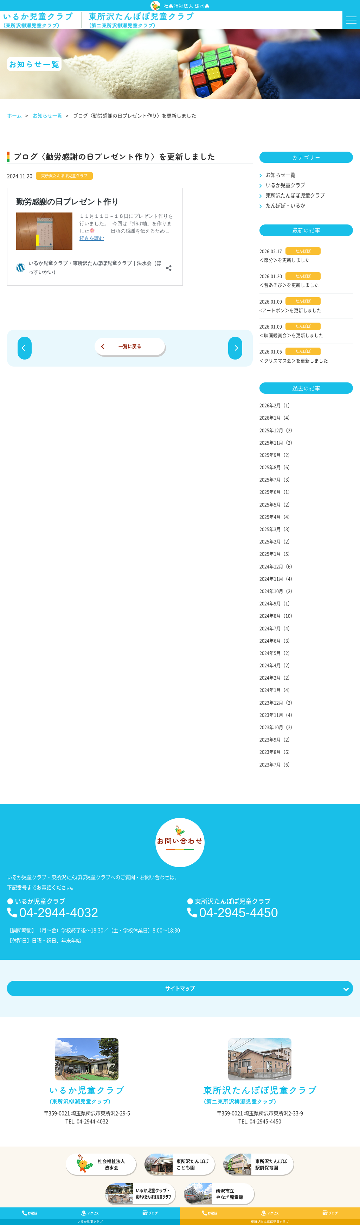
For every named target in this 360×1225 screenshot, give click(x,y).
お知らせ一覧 (47, 115)
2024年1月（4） (275, 689)
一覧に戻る (129, 346)
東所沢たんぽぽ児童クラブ (295, 195)
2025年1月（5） (275, 553)
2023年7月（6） (275, 764)
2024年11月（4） (277, 578)
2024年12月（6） (277, 566)
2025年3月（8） (275, 529)
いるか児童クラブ (285, 185)
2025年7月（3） (275, 479)
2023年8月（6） (275, 751)
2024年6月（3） (275, 640)
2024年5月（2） (275, 652)
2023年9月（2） (275, 739)
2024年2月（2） (275, 677)
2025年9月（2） (275, 454)
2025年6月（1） (275, 491)
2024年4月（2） (275, 665)
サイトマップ (180, 988)
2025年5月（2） (275, 504)
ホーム (14, 115)
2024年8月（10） (277, 615)
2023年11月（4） (277, 714)
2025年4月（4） (275, 516)
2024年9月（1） (275, 603)
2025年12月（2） (277, 430)
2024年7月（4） (275, 628)
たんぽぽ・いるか (285, 205)
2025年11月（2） (277, 442)
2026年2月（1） (275, 405)
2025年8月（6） (275, 467)
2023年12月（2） (277, 702)
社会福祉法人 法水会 (180, 6)
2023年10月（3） (277, 727)
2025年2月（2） (275, 541)
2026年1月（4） (275, 417)
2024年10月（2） (277, 591)
